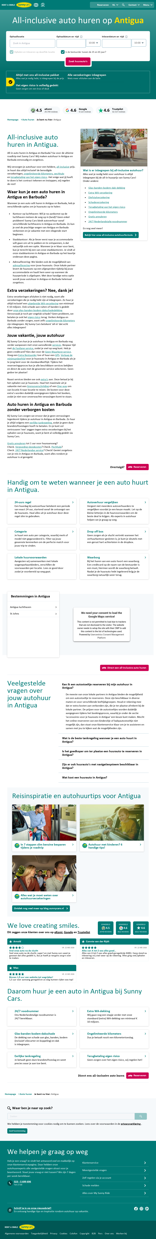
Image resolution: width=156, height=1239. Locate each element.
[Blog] (147, 1209)
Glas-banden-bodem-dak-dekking (106, 188)
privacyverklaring (131, 1124)
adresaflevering (21, 265)
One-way (62, 386)
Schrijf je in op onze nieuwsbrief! (32, 1208)
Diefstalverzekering (99, 197)
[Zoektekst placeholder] (71, 1116)
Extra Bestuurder (27, 355)
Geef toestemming (17, 1131)
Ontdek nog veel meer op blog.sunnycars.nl (41, 908)
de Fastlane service (22, 348)
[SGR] (42, 4)
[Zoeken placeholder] (141, 1116)
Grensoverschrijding (38, 386)
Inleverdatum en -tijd (115, 36)
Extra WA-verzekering (100, 192)
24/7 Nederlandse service (29, 450)
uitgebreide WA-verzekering (43, 303)
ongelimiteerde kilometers (38, 173)
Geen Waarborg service (58, 352)
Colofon (73, 1233)
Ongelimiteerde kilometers (103, 212)
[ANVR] (36, 4)
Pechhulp (56, 447)
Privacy (53, 1233)
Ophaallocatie (17, 36)
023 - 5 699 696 (22, 1181)
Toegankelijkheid (39, 1233)
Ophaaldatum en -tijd (69, 36)
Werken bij (121, 1233)
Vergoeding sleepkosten (28, 447)
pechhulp (59, 173)
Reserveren (137, 467)
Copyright (84, 1233)
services (56, 345)
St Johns (33, 613)
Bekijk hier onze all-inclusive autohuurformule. (111, 235)
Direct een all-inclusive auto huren (124, 668)
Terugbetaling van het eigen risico (106, 207)
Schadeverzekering (98, 202)
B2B (94, 1233)
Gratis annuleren (16, 443)
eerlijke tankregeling (41, 422)
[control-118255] (71, 43)
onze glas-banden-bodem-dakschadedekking (37, 310)
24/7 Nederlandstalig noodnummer (107, 221)
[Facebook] (136, 1209)
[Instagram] (141, 1209)
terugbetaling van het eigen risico (29, 177)
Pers (100, 1233)
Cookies (63, 1233)
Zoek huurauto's (78, 61)
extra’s (44, 379)
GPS (57, 355)
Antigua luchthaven (33, 607)
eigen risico (34, 317)
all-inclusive (63, 167)
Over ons (109, 1233)
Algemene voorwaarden (17, 1233)
